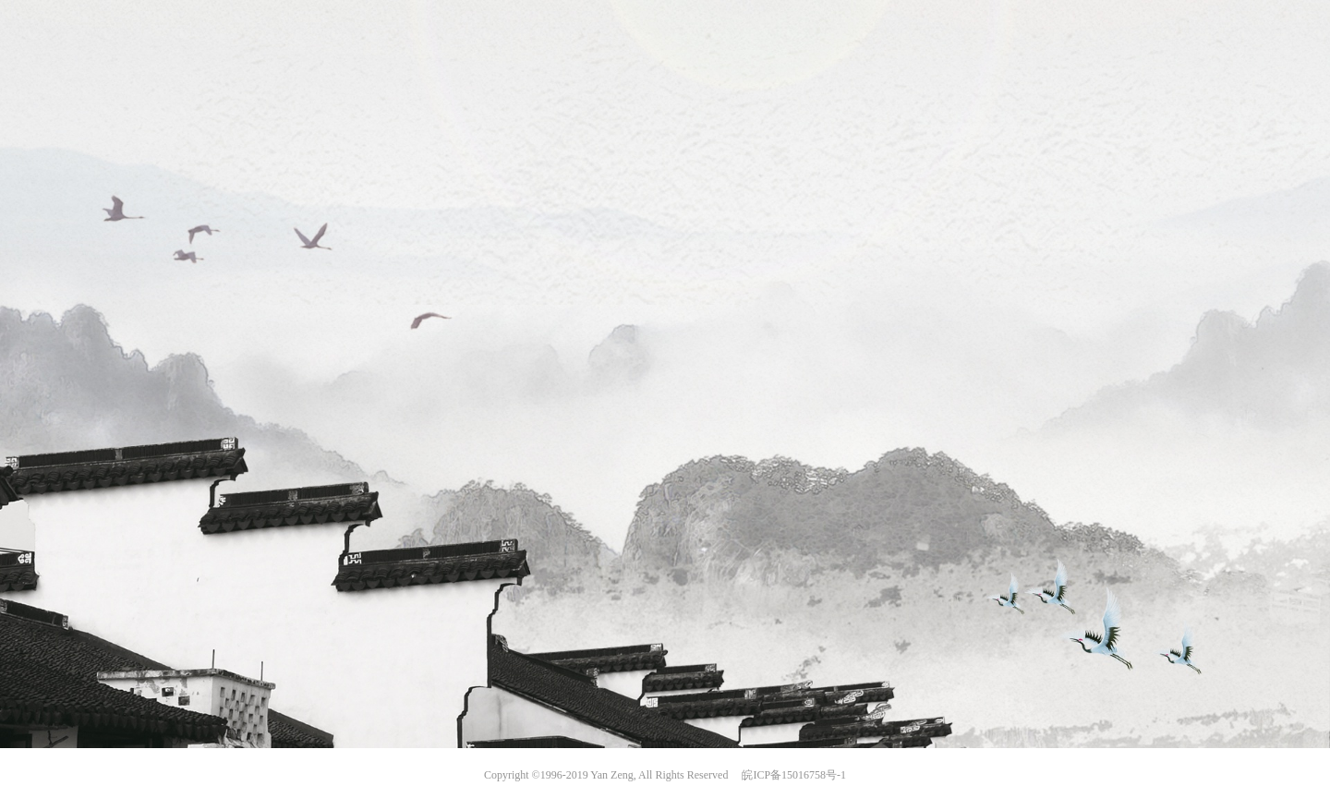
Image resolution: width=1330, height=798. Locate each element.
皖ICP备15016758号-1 (794, 774)
